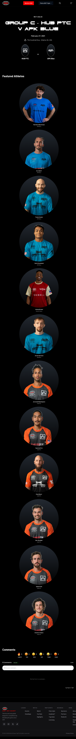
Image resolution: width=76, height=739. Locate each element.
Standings (28, 714)
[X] (13, 724)
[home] (5, 3)
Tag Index (52, 717)
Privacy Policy (70, 733)
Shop (74, 717)
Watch (39, 711)
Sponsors (64, 711)
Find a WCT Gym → (46, 3)
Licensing (51, 720)
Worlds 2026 (28, 3)
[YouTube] (8, 724)
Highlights (40, 717)
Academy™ (52, 714)
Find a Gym (52, 711)
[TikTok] (17, 724)
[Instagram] (4, 724)
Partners (63, 714)
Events (27, 711)
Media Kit (63, 717)
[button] (71, 3)
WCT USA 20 (38, 17)
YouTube (39, 714)
